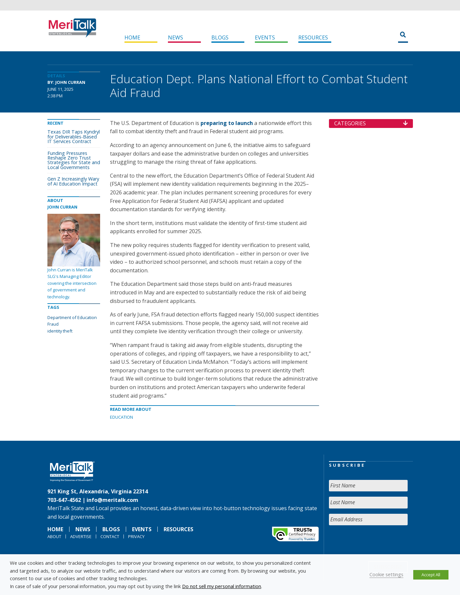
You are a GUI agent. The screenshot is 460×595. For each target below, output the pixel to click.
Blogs (220, 37)
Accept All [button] (430, 575)
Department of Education (72, 317)
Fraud (53, 324)
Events (265, 37)
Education (121, 417)
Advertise (81, 536)
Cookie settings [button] (386, 574)
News (175, 37)
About (54, 536)
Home (132, 37)
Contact (109, 536)
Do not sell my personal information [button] (221, 586)
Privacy (136, 536)
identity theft (59, 331)
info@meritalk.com (112, 500)
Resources (313, 37)
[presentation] (379, 543)
